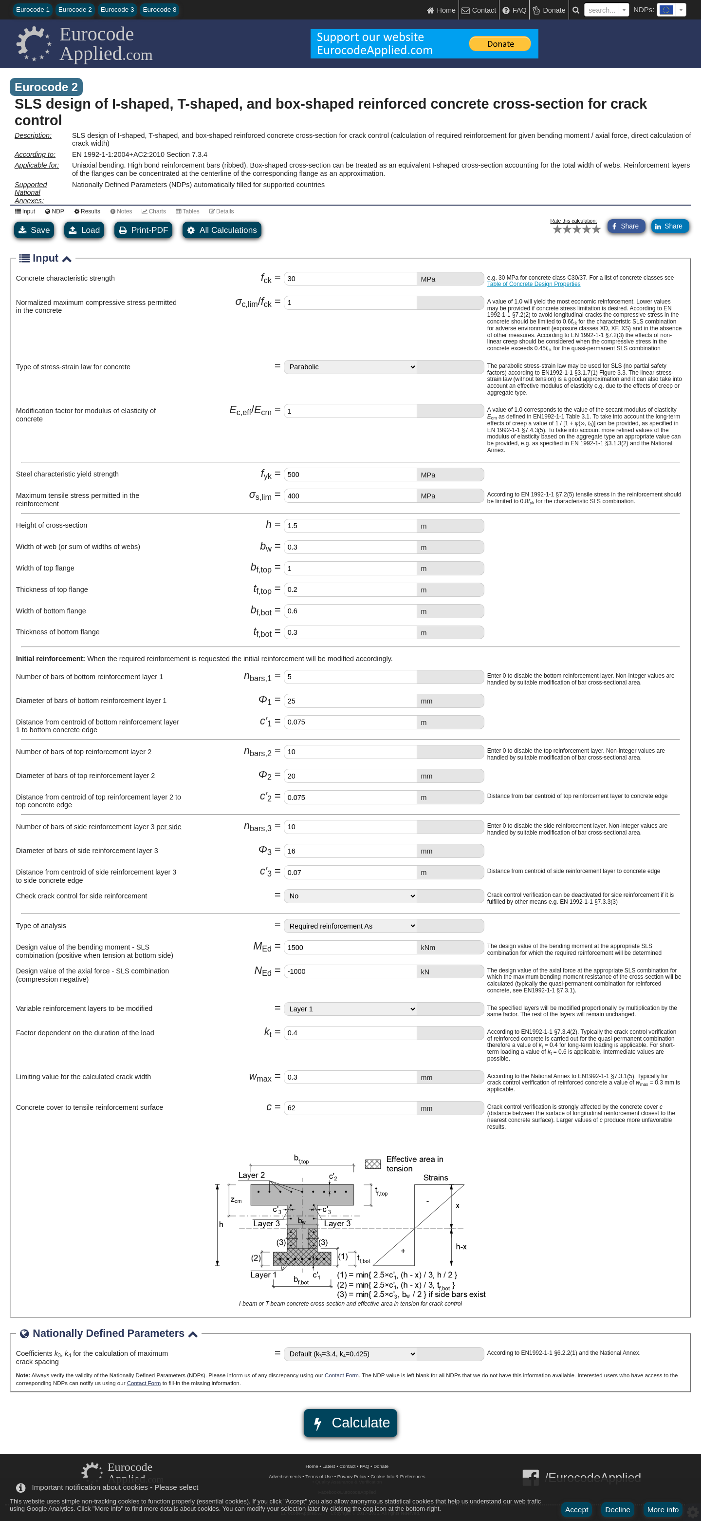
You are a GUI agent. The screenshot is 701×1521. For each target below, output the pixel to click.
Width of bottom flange (51, 611)
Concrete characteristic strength (65, 278)
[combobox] (671, 10)
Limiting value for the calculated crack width (83, 1077)
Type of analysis (41, 926)
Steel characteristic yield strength (67, 474)
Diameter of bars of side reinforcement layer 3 (87, 851)
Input (23, 211)
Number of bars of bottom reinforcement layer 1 (89, 677)
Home (312, 1466)
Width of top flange (45, 568)
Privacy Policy (352, 1476)
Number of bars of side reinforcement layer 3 (99, 827)
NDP (53, 211)
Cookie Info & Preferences (397, 1476)
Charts (152, 211)
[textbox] (671, 9)
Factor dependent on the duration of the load (85, 1033)
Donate (380, 1466)
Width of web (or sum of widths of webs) (78, 547)
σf (253, 301)
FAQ (364, 1466)
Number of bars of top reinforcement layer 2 (83, 752)
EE (250, 409)
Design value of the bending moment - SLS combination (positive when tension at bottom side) (94, 951)
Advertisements (285, 1476)
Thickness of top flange (52, 589)
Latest (328, 1466)
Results (85, 211)
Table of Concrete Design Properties (534, 284)
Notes (119, 211)
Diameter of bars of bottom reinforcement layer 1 (91, 700)
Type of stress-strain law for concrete (73, 367)
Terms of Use (319, 1476)
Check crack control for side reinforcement (82, 896)
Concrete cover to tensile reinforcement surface (89, 1107)
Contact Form (342, 1375)
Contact (347, 1466)
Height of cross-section (51, 525)
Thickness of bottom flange (58, 632)
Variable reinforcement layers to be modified (84, 1008)
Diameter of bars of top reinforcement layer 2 (85, 776)
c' (266, 721)
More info (663, 1509)
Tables (186, 211)
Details (220, 211)
